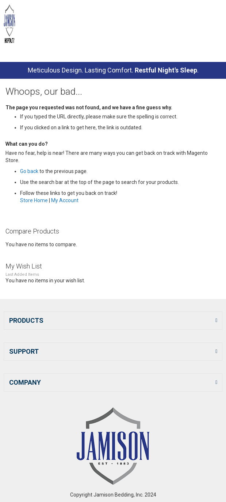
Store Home (34, 200)
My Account (64, 200)
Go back (29, 171)
